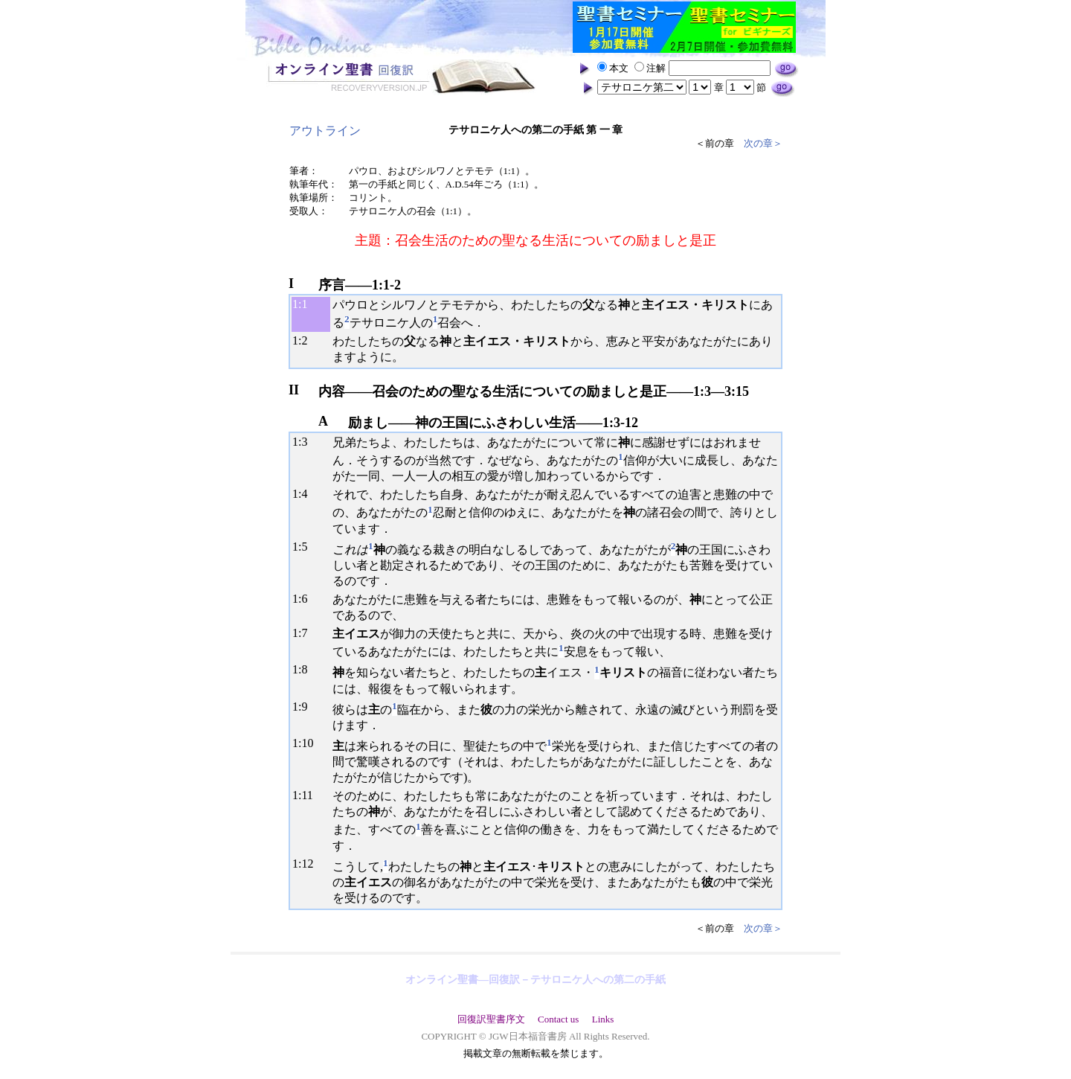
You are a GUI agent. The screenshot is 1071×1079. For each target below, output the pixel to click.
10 (307, 743)
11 (306, 795)
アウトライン (325, 130)
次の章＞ (763, 143)
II (294, 389)
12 (307, 863)
